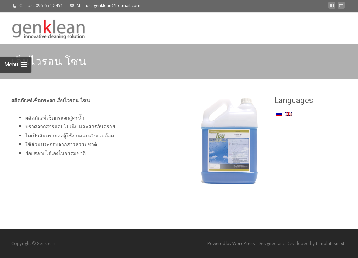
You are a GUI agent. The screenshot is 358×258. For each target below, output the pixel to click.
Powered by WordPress (231, 243)
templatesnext (330, 243)
